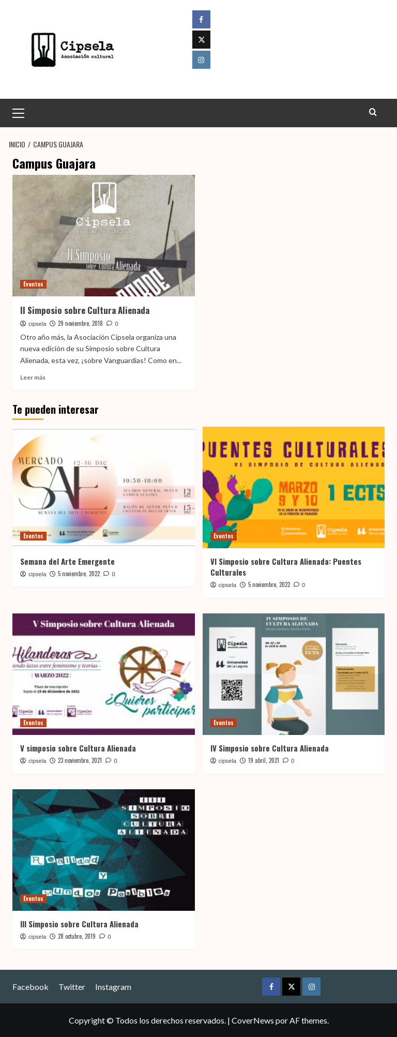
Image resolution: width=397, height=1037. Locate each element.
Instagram (113, 986)
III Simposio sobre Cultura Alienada (79, 923)
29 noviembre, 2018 (80, 323)
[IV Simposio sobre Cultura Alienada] (294, 674)
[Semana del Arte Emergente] (103, 487)
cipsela (37, 324)
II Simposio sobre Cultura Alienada (84, 310)
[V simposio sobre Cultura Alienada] (103, 674)
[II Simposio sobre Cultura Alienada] (103, 235)
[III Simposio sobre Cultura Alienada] (103, 849)
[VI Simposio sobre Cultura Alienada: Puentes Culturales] (294, 487)
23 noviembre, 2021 (80, 760)
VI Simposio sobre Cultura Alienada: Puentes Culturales (285, 566)
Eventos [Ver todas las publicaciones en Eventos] (33, 284)
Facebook (30, 986)
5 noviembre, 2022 (79, 573)
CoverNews (253, 1020)
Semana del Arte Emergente (67, 561)
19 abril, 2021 (263, 760)
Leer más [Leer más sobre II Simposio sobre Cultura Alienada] (32, 377)
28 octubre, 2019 (77, 935)
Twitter (71, 986)
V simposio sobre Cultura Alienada (78, 748)
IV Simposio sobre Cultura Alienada (269, 748)
